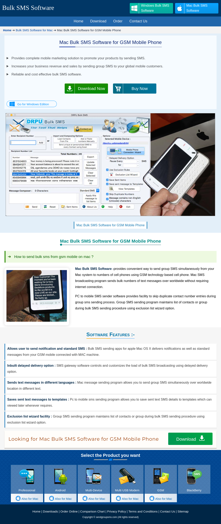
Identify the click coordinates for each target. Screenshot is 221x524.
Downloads (50, 511)
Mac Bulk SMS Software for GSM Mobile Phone (110, 225)
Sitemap (183, 511)
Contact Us (167, 511)
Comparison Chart (92, 511)
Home (36, 511)
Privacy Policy (116, 511)
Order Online (69, 511)
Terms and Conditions (143, 511)
